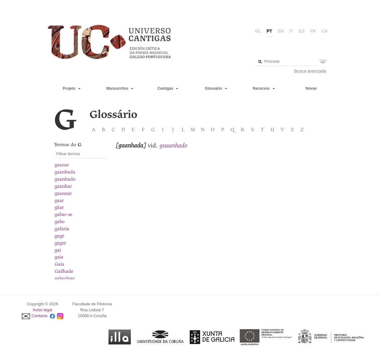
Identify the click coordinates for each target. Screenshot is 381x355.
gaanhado (65, 179)
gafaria (62, 228)
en (281, 31)
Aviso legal (42, 310)
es (302, 31)
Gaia (59, 264)
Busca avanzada (310, 71)
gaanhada (65, 172)
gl (258, 31)
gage (59, 236)
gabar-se (63, 214)
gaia (59, 257)
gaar (59, 200)
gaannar (63, 193)
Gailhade (64, 271)
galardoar (65, 278)
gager (60, 243)
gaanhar (63, 186)
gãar (59, 207)
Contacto (40, 315)
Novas (311, 88)
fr (313, 31)
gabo (59, 221)
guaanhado (173, 145)
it (291, 31)
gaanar (62, 165)
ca (324, 31)
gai (58, 250)
